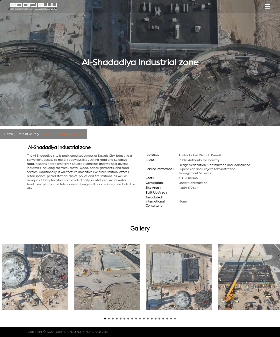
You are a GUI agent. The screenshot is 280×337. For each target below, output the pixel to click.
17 (167, 319)
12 (148, 319)
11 (144, 319)
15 (159, 319)
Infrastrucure (27, 134)
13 (152, 319)
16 (163, 319)
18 (171, 319)
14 (156, 319)
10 (140, 319)
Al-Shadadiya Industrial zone (62, 134)
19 (175, 319)
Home (8, 134)
